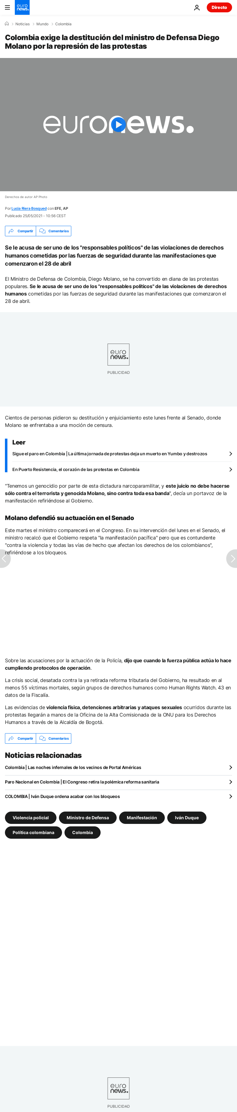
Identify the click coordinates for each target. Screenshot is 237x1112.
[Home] (7, 24)
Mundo (42, 24)
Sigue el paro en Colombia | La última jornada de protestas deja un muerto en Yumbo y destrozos (109, 453)
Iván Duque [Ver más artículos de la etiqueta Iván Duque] (187, 817)
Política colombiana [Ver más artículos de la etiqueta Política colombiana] (33, 832)
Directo (219, 7)
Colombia (63, 24)
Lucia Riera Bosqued (29, 208)
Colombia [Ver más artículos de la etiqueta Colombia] (82, 832)
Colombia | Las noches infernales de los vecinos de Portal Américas (73, 767)
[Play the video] (118, 124)
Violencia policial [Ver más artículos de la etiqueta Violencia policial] (31, 817)
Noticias (22, 24)
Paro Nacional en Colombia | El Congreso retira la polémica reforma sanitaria (82, 781)
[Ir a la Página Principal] (22, 7)
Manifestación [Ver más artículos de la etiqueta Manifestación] (142, 817)
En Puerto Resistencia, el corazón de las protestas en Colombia (75, 469)
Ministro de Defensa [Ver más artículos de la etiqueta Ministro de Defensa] (88, 817)
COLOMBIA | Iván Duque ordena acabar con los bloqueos (62, 796)
